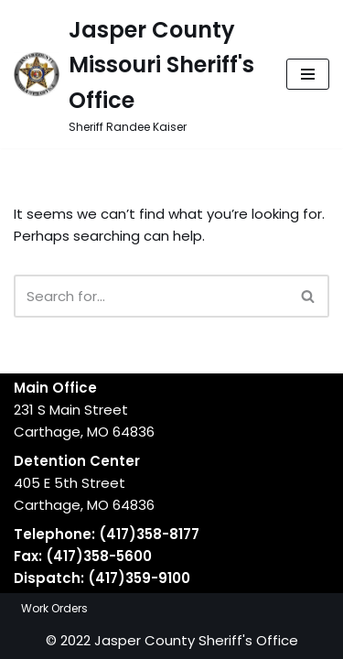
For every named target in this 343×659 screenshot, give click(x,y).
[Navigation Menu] (307, 74)
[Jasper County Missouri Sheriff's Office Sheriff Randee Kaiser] (136, 74)
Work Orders (54, 608)
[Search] (151, 296)
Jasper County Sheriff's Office (196, 640)
